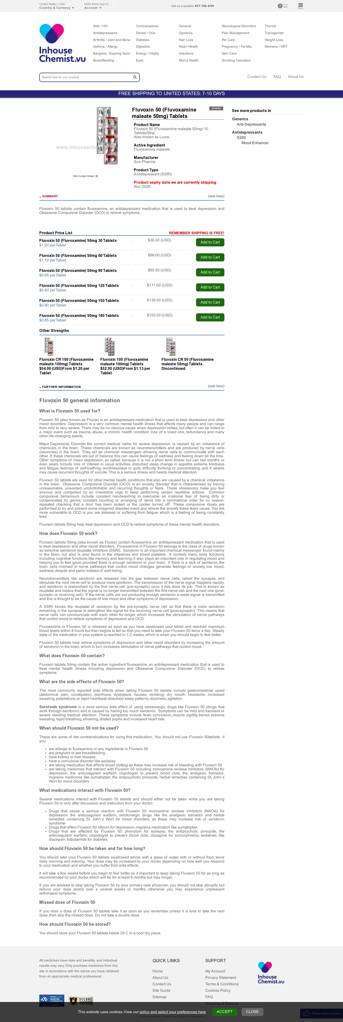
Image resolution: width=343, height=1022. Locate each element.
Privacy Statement (220, 978)
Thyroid (270, 26)
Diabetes (142, 40)
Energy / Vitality (147, 53)
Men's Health (189, 60)
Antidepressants (105, 33)
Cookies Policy (218, 990)
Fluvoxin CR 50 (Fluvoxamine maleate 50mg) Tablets (187, 361)
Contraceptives (147, 26)
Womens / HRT (276, 46)
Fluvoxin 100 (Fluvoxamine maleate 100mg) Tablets (124, 361)
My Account (215, 971)
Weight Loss (274, 40)
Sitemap (159, 997)
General (185, 26)
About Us (296, 77)
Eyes (139, 60)
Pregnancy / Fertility (237, 46)
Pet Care (228, 40)
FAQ (277, 77)
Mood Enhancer (255, 143)
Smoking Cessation (236, 60)
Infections (186, 53)
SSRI (241, 138)
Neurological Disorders (239, 26)
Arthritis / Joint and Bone (111, 40)
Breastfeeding (103, 60)
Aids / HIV (100, 26)
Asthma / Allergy (105, 46)
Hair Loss (186, 40)
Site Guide (161, 990)
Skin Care (229, 53)
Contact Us (256, 77)
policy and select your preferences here (173, 1012)
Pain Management (235, 33)
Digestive (143, 46)
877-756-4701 (204, 6)
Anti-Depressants (251, 124)
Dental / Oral (145, 33)
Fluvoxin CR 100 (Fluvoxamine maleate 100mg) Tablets (66, 361)
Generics (185, 33)
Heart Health (188, 46)
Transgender (274, 33)
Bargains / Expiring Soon (111, 53)
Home (157, 971)
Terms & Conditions (222, 984)
